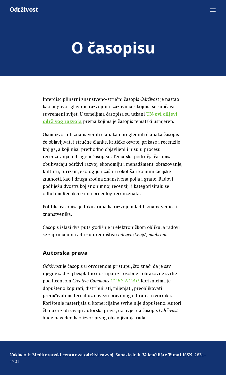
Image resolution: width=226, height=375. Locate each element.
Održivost (24, 10)
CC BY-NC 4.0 (124, 281)
